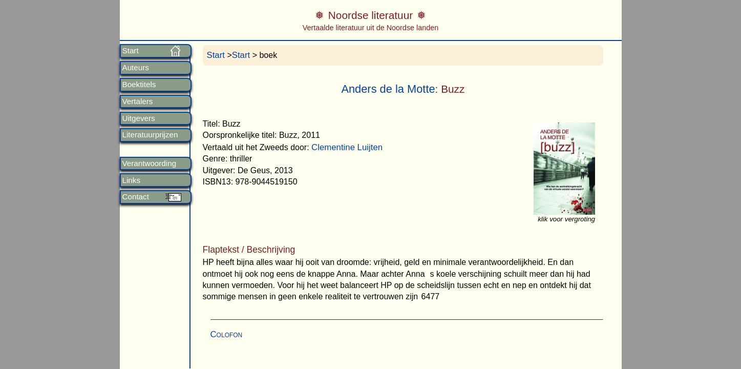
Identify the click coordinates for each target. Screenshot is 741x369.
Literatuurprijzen (150, 135)
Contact (135, 197)
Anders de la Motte (388, 89)
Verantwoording (149, 163)
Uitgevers (138, 118)
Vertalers (137, 101)
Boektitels (139, 84)
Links (131, 180)
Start (130, 51)
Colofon (226, 334)
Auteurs (135, 68)
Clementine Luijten (347, 147)
